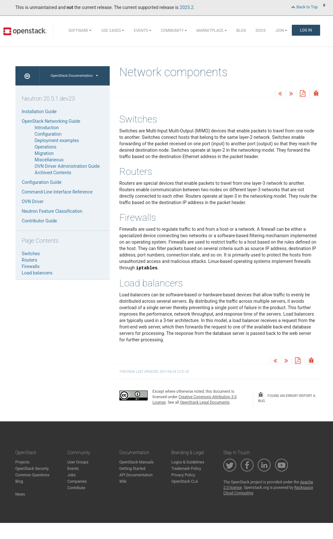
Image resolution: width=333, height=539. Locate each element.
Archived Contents (53, 172)
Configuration (48, 134)
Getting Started (132, 468)
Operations (46, 146)
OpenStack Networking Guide (51, 121)
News (20, 494)
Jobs (71, 475)
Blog (241, 30)
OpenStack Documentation (74, 76)
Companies (77, 481)
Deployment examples (57, 140)
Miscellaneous (49, 159)
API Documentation (136, 475)
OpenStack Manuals (136, 462)
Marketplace (212, 30)
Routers (29, 260)
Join (281, 30)
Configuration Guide (41, 182)
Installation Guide (39, 111)
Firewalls (31, 266)
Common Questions (32, 475)
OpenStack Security (32, 468)
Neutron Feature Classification (52, 211)
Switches (31, 253)
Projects (22, 462)
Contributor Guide (39, 220)
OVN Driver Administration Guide (67, 166)
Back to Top (304, 6)
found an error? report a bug (286, 397)
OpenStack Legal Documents (204, 402)
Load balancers (37, 272)
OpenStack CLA (184, 481)
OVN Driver (33, 201)
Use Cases (112, 30)
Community (174, 30)
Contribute (76, 488)
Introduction (47, 127)
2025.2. (187, 7)
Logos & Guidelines (187, 462)
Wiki (123, 481)
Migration (44, 153)
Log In (306, 30)
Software (80, 30)
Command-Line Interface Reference (57, 191)
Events (142, 30)
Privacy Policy (183, 475)
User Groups (77, 462)
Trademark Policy (186, 468)
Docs (261, 30)
